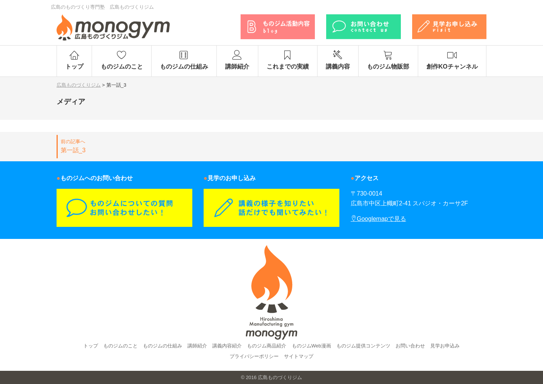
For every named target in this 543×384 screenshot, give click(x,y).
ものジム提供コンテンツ (363, 346)
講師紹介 (237, 60)
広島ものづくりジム (280, 377)
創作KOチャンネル (452, 60)
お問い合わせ (410, 346)
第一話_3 (162, 145)
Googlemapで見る (378, 219)
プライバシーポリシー (254, 356)
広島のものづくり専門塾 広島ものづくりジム (102, 7)
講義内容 (338, 60)
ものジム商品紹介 (266, 346)
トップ (74, 60)
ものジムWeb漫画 (311, 346)
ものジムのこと (121, 60)
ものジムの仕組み (184, 60)
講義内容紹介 (227, 346)
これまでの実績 (287, 60)
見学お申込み (445, 346)
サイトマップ (298, 356)
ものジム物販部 (388, 60)
